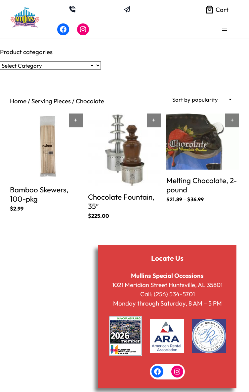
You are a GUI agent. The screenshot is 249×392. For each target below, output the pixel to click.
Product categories (26, 52)
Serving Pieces (51, 101)
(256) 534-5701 (174, 293)
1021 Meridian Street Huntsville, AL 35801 (167, 284)
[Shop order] (203, 99)
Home (18, 101)
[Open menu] (224, 29)
